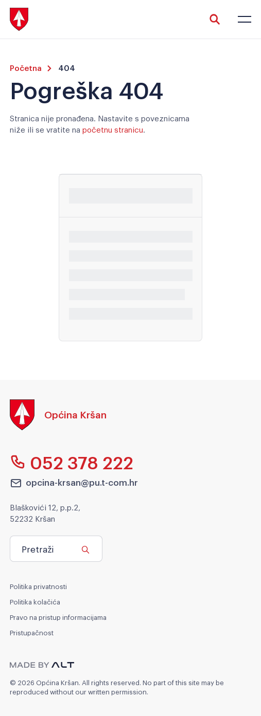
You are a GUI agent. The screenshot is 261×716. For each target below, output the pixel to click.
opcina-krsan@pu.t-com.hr (74, 482)
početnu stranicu (112, 129)
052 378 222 (72, 462)
